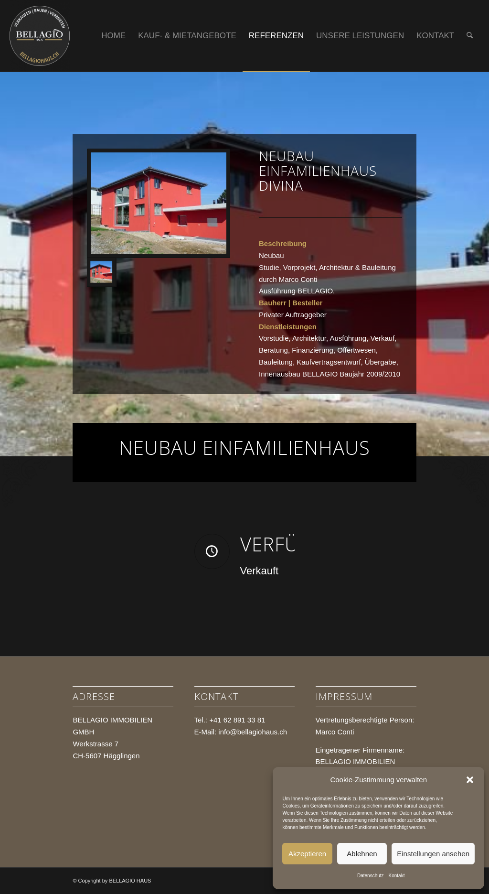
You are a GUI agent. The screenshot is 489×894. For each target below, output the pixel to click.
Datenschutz (370, 875)
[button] (470, 780)
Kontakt (397, 875)
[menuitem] (113, 36)
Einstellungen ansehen (433, 854)
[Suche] (469, 36)
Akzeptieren (307, 854)
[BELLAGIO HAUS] (40, 36)
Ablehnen (362, 854)
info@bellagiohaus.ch (252, 732)
